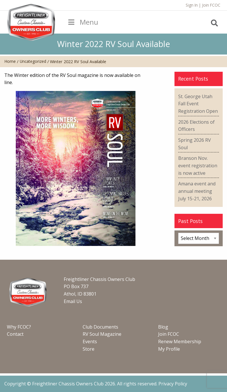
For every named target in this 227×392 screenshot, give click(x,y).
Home (10, 61)
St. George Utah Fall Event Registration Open (198, 103)
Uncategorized (33, 61)
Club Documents (100, 327)
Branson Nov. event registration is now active (197, 165)
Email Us (73, 301)
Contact (15, 334)
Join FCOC (211, 5)
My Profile (169, 349)
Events (90, 341)
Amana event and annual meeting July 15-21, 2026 (197, 191)
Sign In (192, 5)
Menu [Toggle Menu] (82, 22)
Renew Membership (179, 341)
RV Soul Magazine (102, 334)
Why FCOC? (19, 327)
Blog (163, 327)
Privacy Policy (172, 384)
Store (88, 349)
